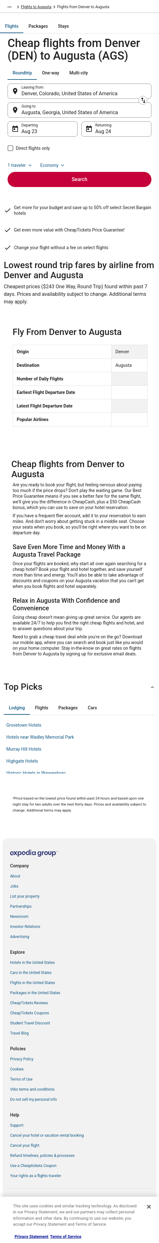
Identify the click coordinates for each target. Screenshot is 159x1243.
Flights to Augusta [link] (36, 7)
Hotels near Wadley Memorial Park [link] (40, 737)
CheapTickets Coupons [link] (29, 1013)
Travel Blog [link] (19, 1033)
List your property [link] (24, 896)
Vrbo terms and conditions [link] (32, 1089)
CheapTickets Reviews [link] (29, 1003)
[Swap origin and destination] (142, 100)
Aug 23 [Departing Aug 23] (29, 131)
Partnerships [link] (21, 906)
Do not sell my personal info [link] (33, 1099)
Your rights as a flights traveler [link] (35, 1176)
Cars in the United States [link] (30, 972)
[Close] (149, 1207)
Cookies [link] (17, 1069)
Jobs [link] (14, 886)
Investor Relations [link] (25, 926)
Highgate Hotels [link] (22, 761)
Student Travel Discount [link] (30, 1023)
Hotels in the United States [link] (32, 962)
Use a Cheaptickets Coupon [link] (33, 1166)
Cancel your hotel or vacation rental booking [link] (47, 1135)
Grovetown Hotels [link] (23, 725)
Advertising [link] (19, 937)
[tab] (11, 26)
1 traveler (20, 165)
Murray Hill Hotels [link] (23, 749)
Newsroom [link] (19, 916)
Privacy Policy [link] (21, 1059)
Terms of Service (65, 1236)
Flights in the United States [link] (32, 983)
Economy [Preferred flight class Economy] (53, 165)
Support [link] (16, 1125)
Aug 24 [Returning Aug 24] (103, 131)
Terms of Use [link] (21, 1079)
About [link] (15, 876)
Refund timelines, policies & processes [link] (42, 1155)
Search (79, 179)
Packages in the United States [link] (35, 993)
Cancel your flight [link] (24, 1145)
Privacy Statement (31, 1236)
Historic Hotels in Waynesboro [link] (36, 773)
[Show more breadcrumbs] (9, 7)
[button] (79, 687)
